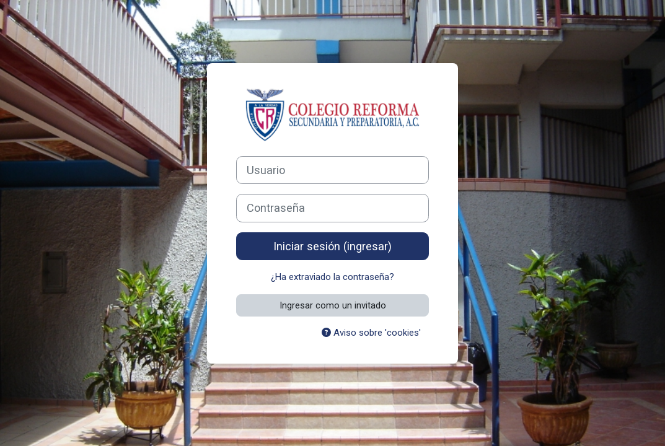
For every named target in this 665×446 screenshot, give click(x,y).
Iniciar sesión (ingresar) (332, 246)
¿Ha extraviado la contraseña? (332, 276)
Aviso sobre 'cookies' (371, 332)
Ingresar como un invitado (333, 305)
